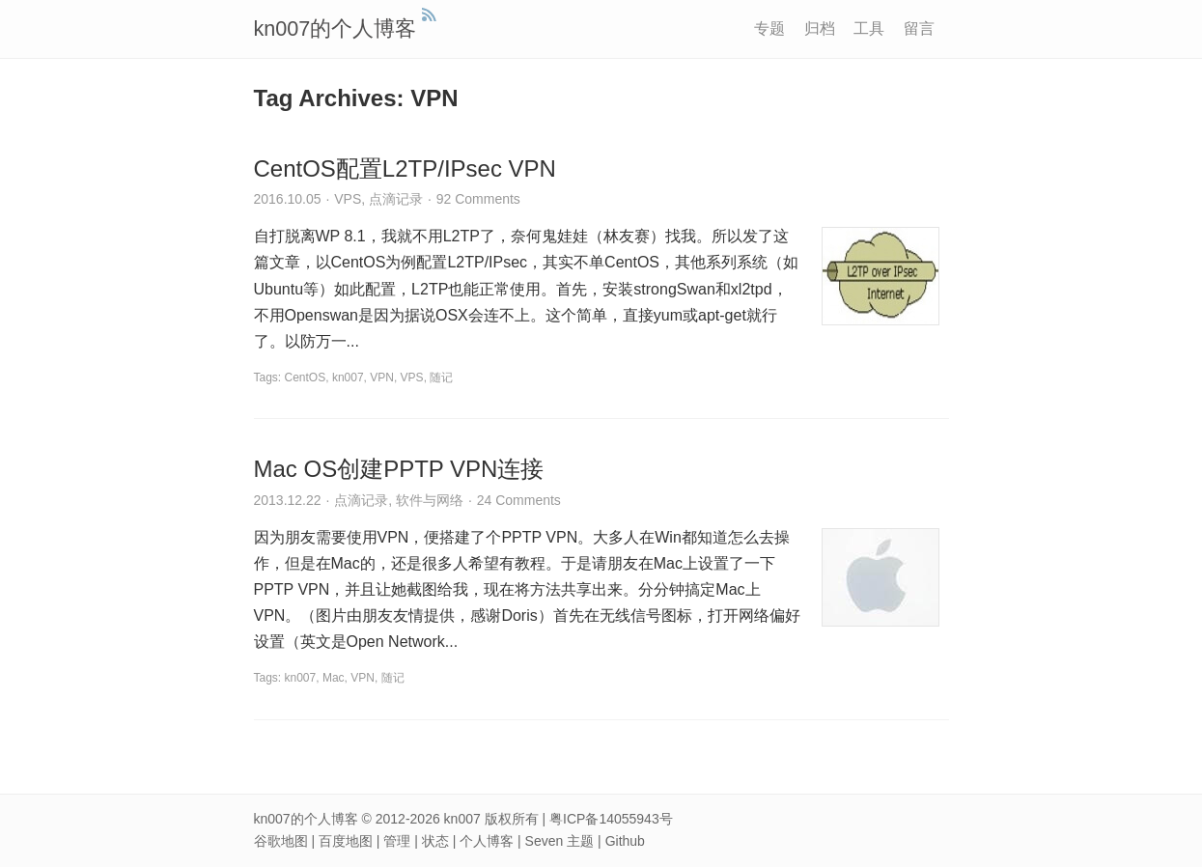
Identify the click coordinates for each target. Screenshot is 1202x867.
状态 (435, 841)
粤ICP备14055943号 (611, 818)
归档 (819, 28)
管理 (396, 841)
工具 (868, 28)
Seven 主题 (560, 841)
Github (625, 841)
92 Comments (478, 199)
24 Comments (519, 500)
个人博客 (487, 841)
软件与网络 (429, 500)
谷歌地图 (281, 841)
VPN (382, 377)
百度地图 (346, 841)
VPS (347, 199)
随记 (441, 377)
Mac (333, 678)
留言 (919, 28)
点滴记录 (396, 199)
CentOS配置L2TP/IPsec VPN (405, 168)
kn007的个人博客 (335, 28)
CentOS (305, 377)
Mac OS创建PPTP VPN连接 (399, 469)
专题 (769, 28)
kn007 (348, 377)
